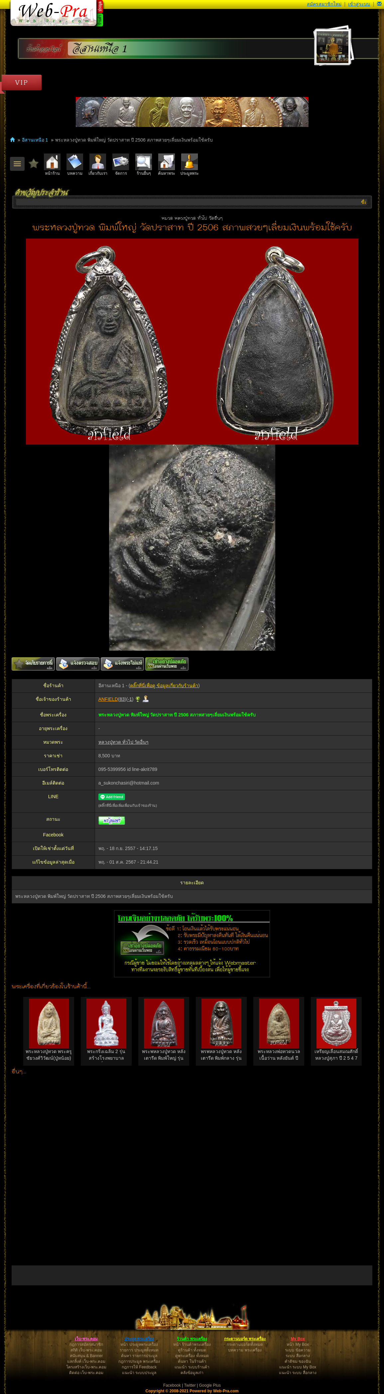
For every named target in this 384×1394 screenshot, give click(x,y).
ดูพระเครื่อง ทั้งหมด (191, 1355)
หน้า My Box (298, 1344)
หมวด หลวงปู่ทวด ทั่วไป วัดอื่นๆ (192, 218)
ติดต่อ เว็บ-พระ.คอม (86, 1372)
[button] (379, 4)
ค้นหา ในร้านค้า (192, 1361)
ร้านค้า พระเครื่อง (192, 1339)
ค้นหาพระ (166, 165)
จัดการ (120, 165)
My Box (298, 1339)
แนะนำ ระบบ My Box (298, 1367)
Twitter (189, 1385)
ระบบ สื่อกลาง (298, 1355)
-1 (130, 699)
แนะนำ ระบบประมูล (139, 1372)
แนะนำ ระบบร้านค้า (192, 1367)
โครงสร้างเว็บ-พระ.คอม (86, 1367)
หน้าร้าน (52, 165)
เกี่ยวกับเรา (97, 165)
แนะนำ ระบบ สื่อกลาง (298, 1372)
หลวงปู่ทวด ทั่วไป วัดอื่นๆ (123, 742)
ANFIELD (108, 699)
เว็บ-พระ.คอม (86, 1339)
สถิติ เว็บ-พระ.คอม (86, 1350)
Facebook (172, 1385)
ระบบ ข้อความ (297, 1350)
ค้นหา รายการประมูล (139, 1355)
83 (122, 699)
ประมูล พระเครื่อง (139, 1339)
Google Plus (210, 1385)
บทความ (74, 165)
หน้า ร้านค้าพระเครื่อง (192, 1344)
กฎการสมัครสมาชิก (86, 1344)
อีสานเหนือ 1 (100, 48)
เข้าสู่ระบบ (359, 4)
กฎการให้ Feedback (139, 1367)
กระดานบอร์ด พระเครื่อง (245, 1339)
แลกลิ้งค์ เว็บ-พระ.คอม (86, 1361)
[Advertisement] (192, 1169)
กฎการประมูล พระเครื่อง (139, 1361)
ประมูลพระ (189, 165)
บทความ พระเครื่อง (244, 1350)
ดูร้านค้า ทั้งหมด (192, 1350)
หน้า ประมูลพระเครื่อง (139, 1344)
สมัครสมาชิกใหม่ (324, 4)
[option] (48, 1031)
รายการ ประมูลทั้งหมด (139, 1350)
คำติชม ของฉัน (298, 1361)
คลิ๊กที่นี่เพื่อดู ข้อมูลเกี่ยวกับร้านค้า (164, 685)
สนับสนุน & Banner (86, 1355)
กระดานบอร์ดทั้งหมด (245, 1344)
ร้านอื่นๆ (143, 165)
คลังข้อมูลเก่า (192, 1372)
